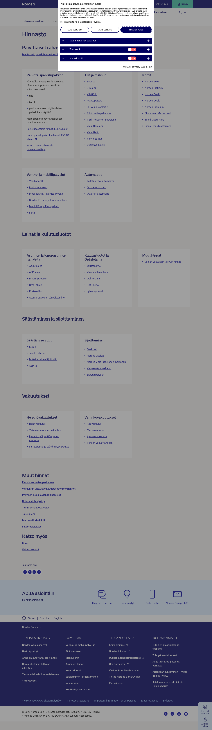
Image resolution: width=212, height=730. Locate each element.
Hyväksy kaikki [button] (136, 29)
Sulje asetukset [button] (75, 29)
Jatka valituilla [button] (104, 29)
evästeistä (72, 22)
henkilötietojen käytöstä (89, 22)
